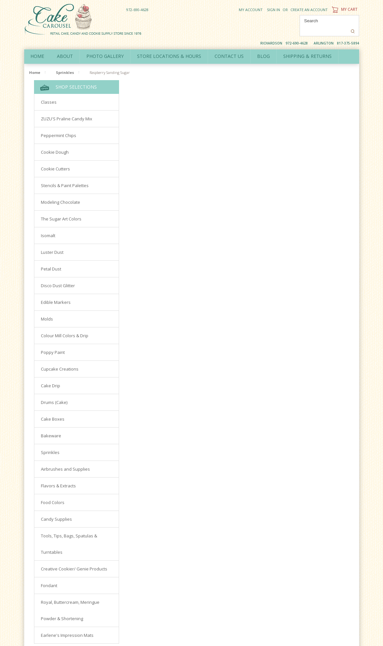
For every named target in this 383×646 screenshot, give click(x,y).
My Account (251, 9)
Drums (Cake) (54, 391)
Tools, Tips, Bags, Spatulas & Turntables (69, 533)
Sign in (273, 9)
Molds (47, 308)
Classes (49, 91)
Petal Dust (51, 258)
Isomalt (48, 225)
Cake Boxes (52, 408)
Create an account (309, 9)
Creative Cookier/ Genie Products (74, 558)
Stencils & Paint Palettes (65, 175)
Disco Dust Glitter (58, 275)
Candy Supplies (56, 508)
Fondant (49, 575)
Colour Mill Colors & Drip (64, 325)
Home (37, 45)
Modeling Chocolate (60, 191)
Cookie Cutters (55, 158)
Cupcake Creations (59, 358)
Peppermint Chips (58, 125)
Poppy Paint (53, 341)
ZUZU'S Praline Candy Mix (66, 108)
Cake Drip (50, 375)
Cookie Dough (55, 141)
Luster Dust (52, 241)
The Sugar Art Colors (61, 208)
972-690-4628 (137, 9)
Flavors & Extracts (58, 475)
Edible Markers (56, 291)
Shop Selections (68, 76)
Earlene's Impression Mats (67, 624)
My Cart (343, 9)
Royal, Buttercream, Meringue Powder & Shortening (70, 599)
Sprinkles (65, 61)
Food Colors (52, 492)
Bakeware (51, 425)
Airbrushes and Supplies (65, 458)
